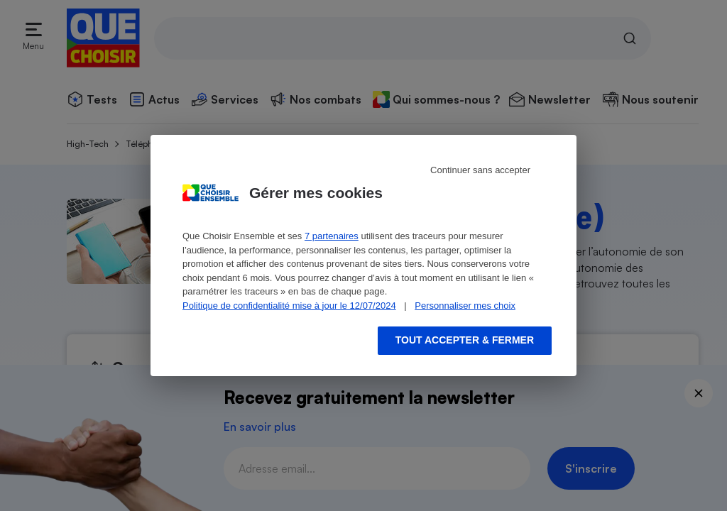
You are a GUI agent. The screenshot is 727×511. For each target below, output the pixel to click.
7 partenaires (332, 236)
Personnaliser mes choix (465, 305)
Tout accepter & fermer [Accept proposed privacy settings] (464, 340)
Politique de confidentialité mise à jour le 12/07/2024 (289, 305)
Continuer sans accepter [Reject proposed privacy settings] (480, 170)
